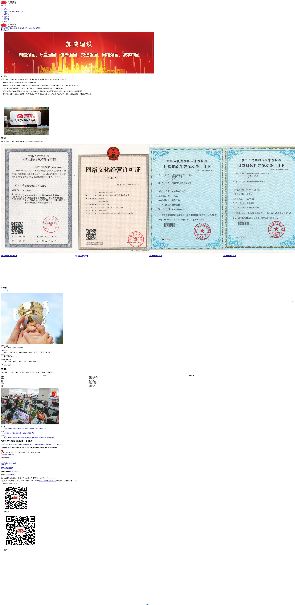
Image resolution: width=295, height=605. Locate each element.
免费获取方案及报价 (7, 454)
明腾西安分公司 (15, 444)
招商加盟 (6, 16)
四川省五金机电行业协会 (31, 437)
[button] (147, 604)
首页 (5, 8)
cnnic (5, 433)
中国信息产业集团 (32, 444)
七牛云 (22, 433)
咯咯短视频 (23, 444)
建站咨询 (3, 463)
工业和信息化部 (58, 444)
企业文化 (16, 11)
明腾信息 (8, 444)
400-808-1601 (4, 460)
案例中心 (6, 14)
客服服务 (13, 463)
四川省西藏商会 (19, 437)
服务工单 (6, 19)
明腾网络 (3, 444)
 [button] (292, 301)
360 (11, 433)
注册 (4, 5)
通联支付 (31, 433)
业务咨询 (8, 463)
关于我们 (6, 9)
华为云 (18, 433)
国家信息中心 (50, 444)
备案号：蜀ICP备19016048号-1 (47, 481)
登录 (2, 5)
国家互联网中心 (41, 444)
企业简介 (6, 11)
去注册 (7, 30)
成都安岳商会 (50, 437)
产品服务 (6, 13)
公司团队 (22, 11)
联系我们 (6, 21)
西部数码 (26, 433)
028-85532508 (10, 474)
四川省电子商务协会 (9, 437)
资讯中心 (6, 18)
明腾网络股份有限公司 (7, 468)
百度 (8, 433)
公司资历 (11, 11)
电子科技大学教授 (18, 428)
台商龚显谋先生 (8, 428)
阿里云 (14, 433)
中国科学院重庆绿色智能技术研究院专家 (34, 428)
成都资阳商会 (42, 437)
